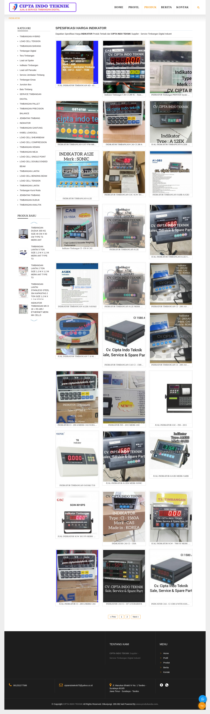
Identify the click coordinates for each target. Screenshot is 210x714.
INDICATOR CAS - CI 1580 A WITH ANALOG (170, 607)
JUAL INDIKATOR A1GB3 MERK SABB (171, 479)
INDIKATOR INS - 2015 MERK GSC (124, 428)
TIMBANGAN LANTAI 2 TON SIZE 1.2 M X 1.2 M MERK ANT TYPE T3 (40, 271)
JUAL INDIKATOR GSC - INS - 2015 (171, 428)
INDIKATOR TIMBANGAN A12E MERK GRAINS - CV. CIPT (124, 309)
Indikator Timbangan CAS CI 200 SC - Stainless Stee (124, 95)
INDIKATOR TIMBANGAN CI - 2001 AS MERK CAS (170, 367)
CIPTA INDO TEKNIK (73, 704)
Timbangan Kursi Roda (30, 190)
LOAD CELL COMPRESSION (33, 142)
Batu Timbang (26, 89)
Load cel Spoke (27, 60)
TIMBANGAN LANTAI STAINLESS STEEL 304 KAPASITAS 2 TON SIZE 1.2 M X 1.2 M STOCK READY (40, 293)
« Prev (112, 617)
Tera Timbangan (27, 56)
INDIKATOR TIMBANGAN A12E (77, 201)
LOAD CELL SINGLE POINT (33, 157)
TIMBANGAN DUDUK (30, 200)
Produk (150, 7)
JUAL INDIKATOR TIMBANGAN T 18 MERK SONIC (77, 359)
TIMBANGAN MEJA (29, 152)
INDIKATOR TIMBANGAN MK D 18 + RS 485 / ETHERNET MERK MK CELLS (40, 309)
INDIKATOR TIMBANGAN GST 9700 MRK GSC (77, 145)
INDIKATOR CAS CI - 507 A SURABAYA (124, 607)
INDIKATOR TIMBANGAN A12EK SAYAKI (77, 309)
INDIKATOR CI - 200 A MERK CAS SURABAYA (77, 428)
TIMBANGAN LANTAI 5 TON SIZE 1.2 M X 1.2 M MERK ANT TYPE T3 (40, 252)
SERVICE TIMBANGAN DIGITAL (30, 96)
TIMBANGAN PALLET (30, 104)
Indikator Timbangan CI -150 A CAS (77, 251)
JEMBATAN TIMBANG (30, 118)
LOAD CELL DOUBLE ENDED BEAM (34, 163)
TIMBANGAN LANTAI (29, 171)
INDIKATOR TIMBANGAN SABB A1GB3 (171, 197)
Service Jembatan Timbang (32, 75)
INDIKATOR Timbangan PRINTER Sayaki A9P (170, 95)
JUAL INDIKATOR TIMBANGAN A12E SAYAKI (170, 259)
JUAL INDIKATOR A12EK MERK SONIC (124, 486)
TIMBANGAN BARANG (30, 46)
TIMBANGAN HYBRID (30, 36)
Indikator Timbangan (29, 65)
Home (118, 7)
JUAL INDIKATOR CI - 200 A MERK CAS (77, 607)
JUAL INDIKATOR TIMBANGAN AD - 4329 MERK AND (77, 86)
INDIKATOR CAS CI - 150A (124, 546)
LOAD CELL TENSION (30, 41)
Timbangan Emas (28, 80)
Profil (133, 7)
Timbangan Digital (28, 51)
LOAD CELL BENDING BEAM (33, 176)
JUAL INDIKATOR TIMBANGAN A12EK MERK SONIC (170, 145)
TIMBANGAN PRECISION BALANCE (32, 111)
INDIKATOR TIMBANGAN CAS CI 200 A (124, 145)
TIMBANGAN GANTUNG (31, 128)
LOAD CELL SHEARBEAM (32, 137)
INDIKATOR (14, 18)
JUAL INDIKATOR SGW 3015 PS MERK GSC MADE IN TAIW (77, 539)
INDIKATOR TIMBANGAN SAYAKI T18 (77, 488)
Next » (135, 617)
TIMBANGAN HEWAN (30, 147)
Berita (166, 7)
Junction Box (25, 84)
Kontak (182, 7)
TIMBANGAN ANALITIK (30, 205)
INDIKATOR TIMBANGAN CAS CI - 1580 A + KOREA (124, 367)
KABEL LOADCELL (28, 132)
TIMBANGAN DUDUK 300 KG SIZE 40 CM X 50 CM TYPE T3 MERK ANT (39, 234)
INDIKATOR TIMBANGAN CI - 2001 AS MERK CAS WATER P (170, 309)
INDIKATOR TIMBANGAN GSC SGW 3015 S (124, 197)
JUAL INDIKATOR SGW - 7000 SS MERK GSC (170, 546)
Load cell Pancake (28, 70)
